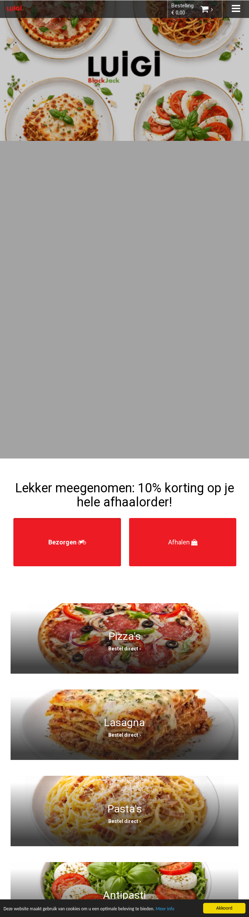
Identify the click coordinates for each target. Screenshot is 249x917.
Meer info (168, 909)
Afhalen (183, 542)
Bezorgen (67, 542)
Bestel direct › (124, 648)
